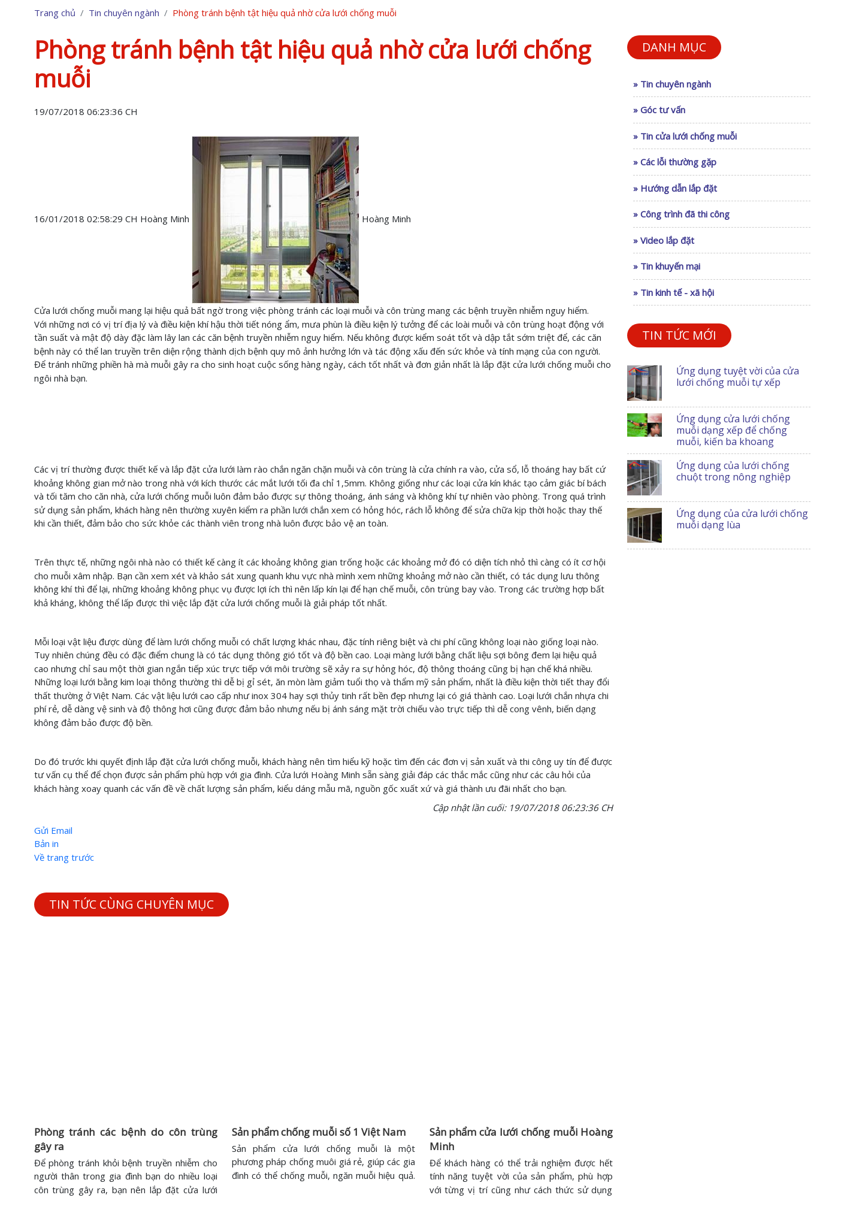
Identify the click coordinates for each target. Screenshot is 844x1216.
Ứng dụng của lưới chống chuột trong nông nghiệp (733, 471)
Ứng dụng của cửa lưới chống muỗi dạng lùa (742, 519)
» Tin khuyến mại (666, 266)
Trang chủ (54, 13)
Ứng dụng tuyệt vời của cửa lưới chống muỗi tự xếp (737, 376)
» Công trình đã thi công (681, 214)
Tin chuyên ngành (124, 13)
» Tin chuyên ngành (672, 84)
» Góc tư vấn (659, 110)
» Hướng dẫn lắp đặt (675, 188)
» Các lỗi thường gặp (674, 162)
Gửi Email (53, 830)
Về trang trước (64, 857)
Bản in (46, 843)
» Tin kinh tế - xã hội (673, 292)
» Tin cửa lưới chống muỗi (685, 136)
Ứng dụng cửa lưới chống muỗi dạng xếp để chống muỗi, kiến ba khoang (733, 430)
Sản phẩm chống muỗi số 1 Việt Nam (319, 1132)
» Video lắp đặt (663, 240)
